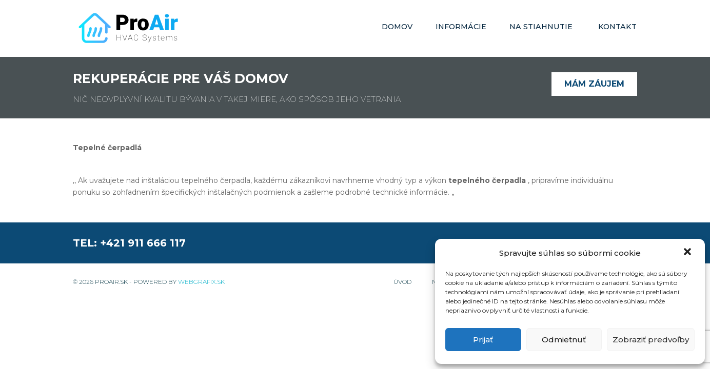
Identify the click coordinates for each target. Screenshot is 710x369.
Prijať (483, 339)
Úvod (402, 281)
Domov (397, 26)
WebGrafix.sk (201, 281)
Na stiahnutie (541, 26)
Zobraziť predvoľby (651, 339)
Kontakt (617, 26)
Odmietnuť (564, 339)
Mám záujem (594, 84)
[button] (688, 253)
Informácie (461, 26)
